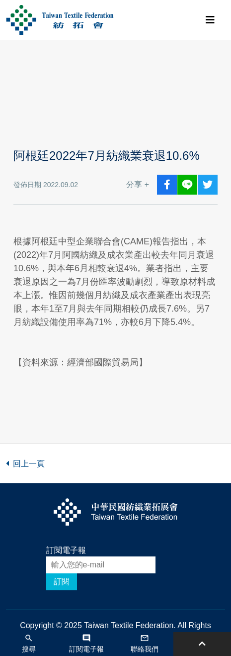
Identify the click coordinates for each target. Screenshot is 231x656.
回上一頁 (25, 463)
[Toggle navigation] (210, 20)
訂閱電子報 (66, 550)
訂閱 (62, 581)
